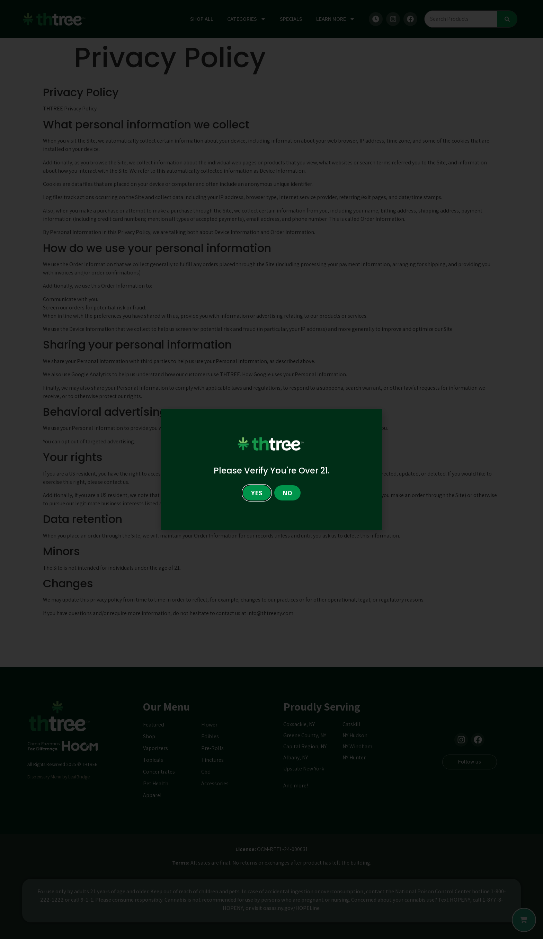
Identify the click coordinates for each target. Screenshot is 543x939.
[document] (271, 469)
